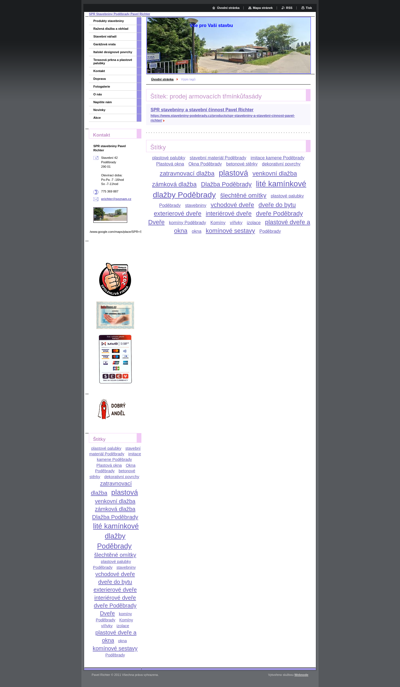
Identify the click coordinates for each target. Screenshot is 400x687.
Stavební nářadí (104, 36)
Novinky (99, 110)
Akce (97, 117)
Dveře (156, 222)
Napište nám (102, 102)
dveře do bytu (277, 204)
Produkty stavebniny (108, 21)
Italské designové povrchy (112, 52)
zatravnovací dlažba (187, 173)
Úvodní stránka (162, 79)
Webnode (301, 674)
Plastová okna (170, 164)
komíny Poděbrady (187, 222)
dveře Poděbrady (279, 213)
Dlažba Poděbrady (226, 184)
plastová (233, 172)
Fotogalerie (101, 86)
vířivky (236, 222)
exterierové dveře (177, 213)
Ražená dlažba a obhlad (110, 28)
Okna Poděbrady (205, 164)
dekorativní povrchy (281, 164)
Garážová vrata (104, 44)
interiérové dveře (229, 213)
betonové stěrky (242, 164)
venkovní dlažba (274, 173)
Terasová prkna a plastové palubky (112, 61)
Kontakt (99, 71)
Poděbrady (270, 231)
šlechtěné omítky (243, 195)
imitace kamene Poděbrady (277, 157)
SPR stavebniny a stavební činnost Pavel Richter (202, 109)
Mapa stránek (263, 7)
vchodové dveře (232, 204)
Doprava (99, 78)
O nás (97, 94)
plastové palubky (168, 157)
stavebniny (195, 205)
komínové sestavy (230, 230)
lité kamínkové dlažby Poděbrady (116, 536)
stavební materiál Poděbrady (218, 157)
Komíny (217, 222)
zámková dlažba (174, 184)
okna (196, 231)
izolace (254, 222)
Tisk (309, 7)
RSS (289, 7)
